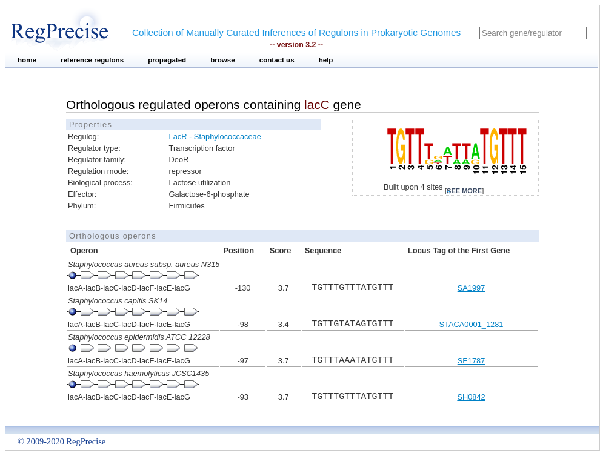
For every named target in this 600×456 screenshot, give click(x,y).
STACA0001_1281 (471, 324)
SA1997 (471, 287)
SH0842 (471, 396)
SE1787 (471, 360)
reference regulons (92, 60)
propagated (167, 60)
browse (222, 60)
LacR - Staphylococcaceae (215, 136)
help (326, 60)
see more (464, 190)
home (27, 60)
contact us (277, 60)
